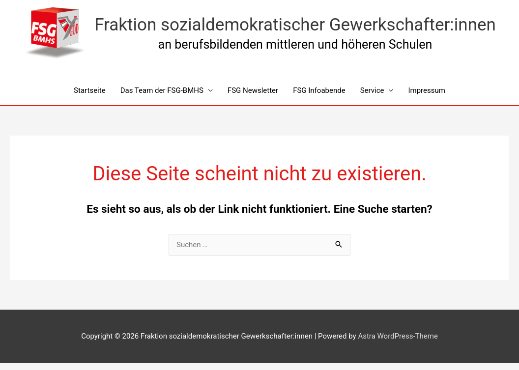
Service (372, 90)
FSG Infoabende (319, 90)
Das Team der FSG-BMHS (161, 90)
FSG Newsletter (253, 90)
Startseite (90, 90)
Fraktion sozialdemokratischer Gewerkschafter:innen (295, 25)
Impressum (426, 90)
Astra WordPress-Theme (397, 336)
